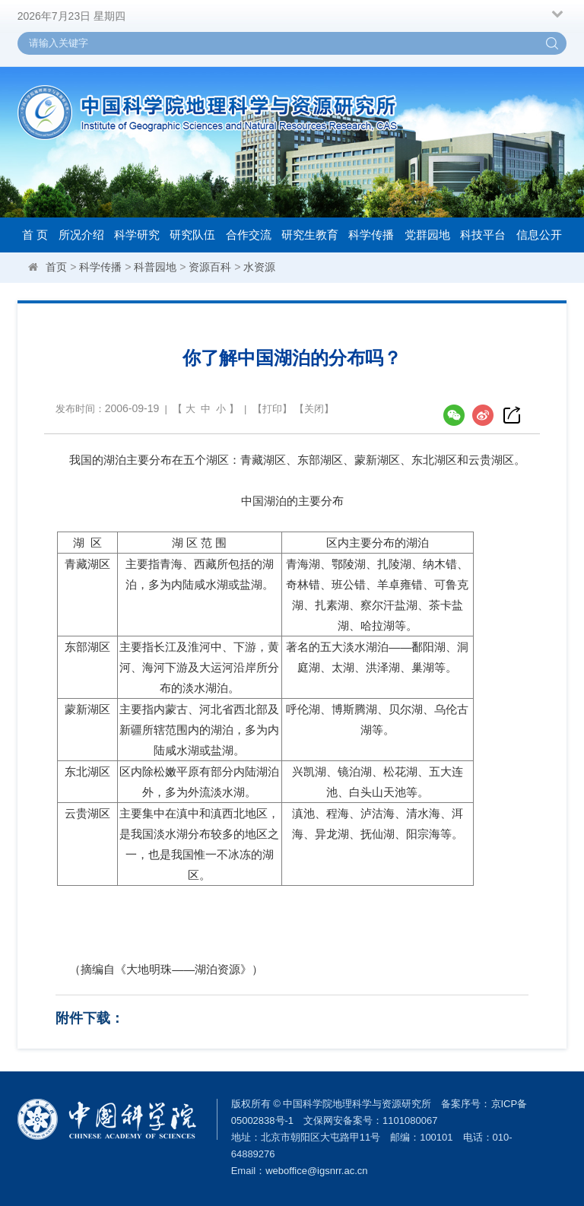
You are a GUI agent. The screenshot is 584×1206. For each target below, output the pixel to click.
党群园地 (427, 234)
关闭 (314, 408)
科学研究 (137, 234)
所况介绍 (81, 234)
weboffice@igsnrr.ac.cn (316, 1170)
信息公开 (539, 234)
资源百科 (210, 267)
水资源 (259, 267)
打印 (272, 408)
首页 (56, 267)
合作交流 (248, 234)
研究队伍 (192, 234)
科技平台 (483, 234)
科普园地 (155, 267)
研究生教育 (309, 234)
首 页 (35, 234)
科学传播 (371, 234)
